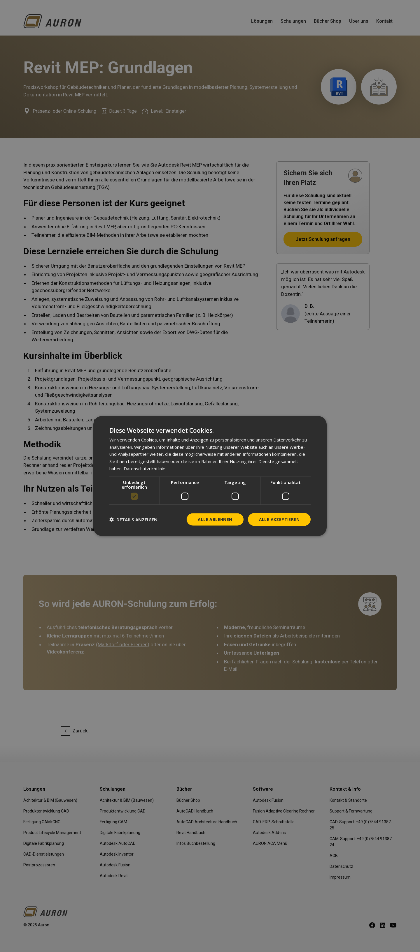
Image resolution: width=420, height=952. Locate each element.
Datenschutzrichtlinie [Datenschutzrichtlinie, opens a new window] (144, 468)
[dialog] (210, 476)
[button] (133, 519)
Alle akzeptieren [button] (279, 519)
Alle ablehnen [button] (215, 519)
